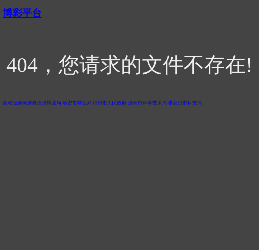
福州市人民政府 (110, 103)
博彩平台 (22, 13)
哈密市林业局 (77, 103)
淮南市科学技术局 (147, 103)
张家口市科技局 (185, 103)
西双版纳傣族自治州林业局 (32, 103)
